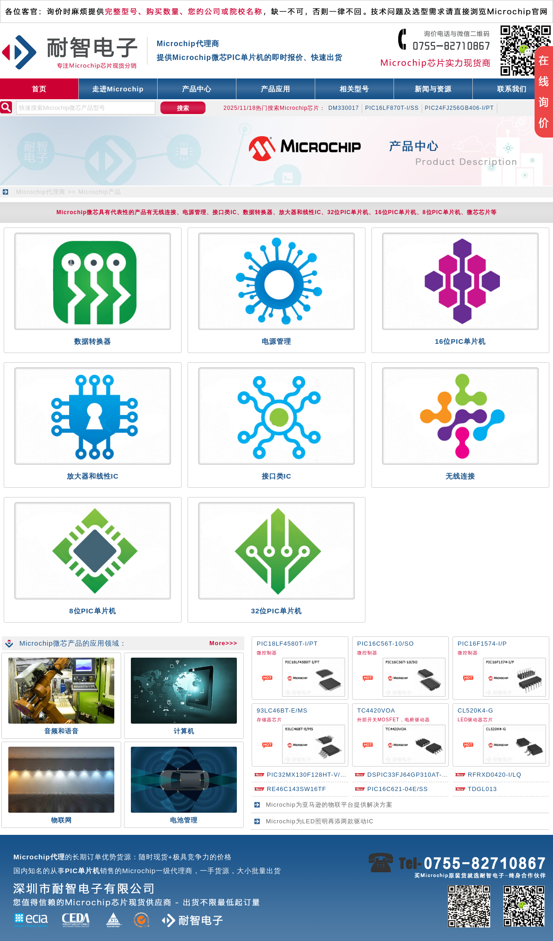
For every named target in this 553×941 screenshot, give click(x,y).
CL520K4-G (476, 710)
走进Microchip (118, 89)
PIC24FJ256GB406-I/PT (459, 108)
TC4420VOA (376, 710)
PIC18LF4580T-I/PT (287, 643)
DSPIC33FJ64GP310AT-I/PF (411, 774)
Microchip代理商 (40, 191)
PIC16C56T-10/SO (385, 643)
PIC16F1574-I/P (482, 643)
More (217, 643)
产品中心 (197, 89)
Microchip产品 (99, 191)
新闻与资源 (433, 89)
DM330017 (343, 108)
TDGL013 (482, 788)
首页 (39, 89)
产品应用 (275, 89)
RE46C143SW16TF (296, 788)
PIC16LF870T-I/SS (392, 108)
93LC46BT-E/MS (282, 710)
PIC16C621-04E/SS (397, 788)
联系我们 (512, 89)
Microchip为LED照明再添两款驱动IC (320, 821)
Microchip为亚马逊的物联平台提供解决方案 (329, 804)
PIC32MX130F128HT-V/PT (308, 774)
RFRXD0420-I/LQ (495, 774)
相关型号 (354, 89)
